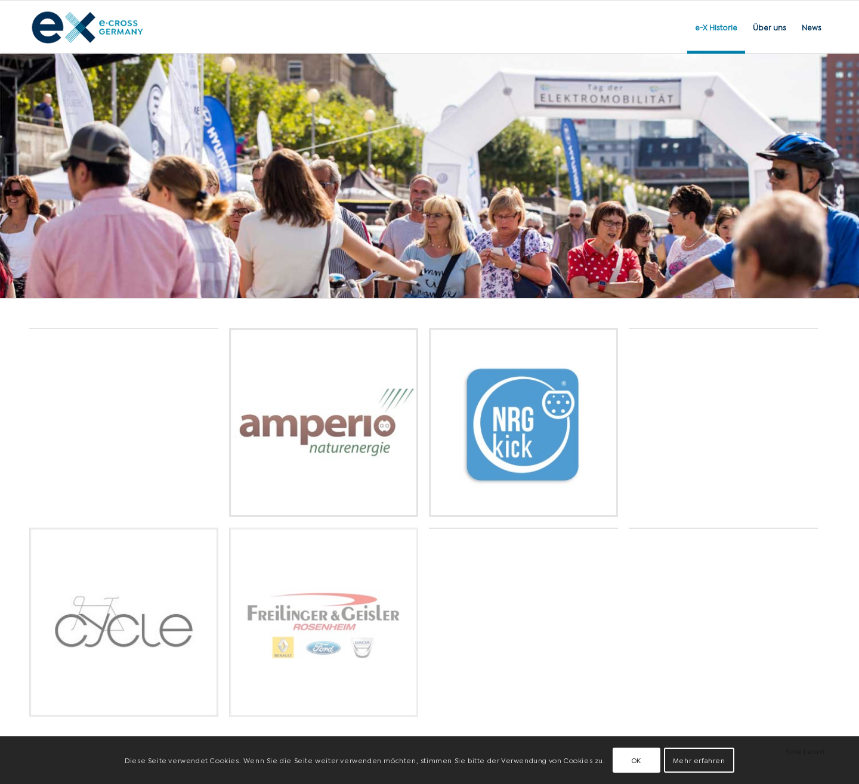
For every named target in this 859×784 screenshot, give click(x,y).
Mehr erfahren (699, 759)
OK (636, 759)
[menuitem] (716, 27)
